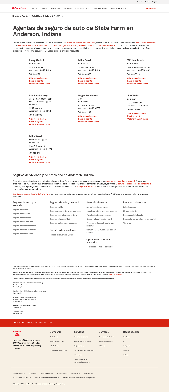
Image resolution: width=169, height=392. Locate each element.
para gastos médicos (67, 45)
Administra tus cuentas (96, 207)
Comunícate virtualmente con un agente (101, 231)
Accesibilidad (75, 373)
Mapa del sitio (88, 373)
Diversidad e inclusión (106, 341)
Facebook (126, 337)
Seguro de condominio (23, 222)
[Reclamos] (68, 8)
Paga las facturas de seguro (98, 215)
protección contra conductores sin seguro (97, 45)
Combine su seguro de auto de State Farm (31, 194)
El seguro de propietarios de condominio (133, 184)
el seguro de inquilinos (86, 187)
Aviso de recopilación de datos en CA (47, 377)
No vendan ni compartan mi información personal (79, 377)
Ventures (127, 223)
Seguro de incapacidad (60, 219)
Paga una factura (79, 346)
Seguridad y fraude (46, 373)
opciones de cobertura (146, 43)
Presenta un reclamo (81, 337)
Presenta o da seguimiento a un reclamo (100, 224)
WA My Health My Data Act (22, 377)
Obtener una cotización (39, 84)
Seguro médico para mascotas (63, 223)
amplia (40, 45)
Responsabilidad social (133, 215)
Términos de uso (62, 373)
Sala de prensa (129, 207)
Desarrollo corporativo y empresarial (139, 219)
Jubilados (102, 346)
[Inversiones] (55, 8)
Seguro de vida (56, 207)
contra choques (50, 45)
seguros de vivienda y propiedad (120, 181)
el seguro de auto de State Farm (81, 43)
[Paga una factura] (101, 8)
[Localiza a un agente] (118, 8)
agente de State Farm (115, 274)
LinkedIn (126, 350)
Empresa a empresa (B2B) (58, 350)
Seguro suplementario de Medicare (65, 211)
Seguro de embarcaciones (24, 226)
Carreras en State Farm (106, 337)
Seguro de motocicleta (23, 234)
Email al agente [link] (36, 81)
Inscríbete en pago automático (84, 350)
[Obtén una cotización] (82, 8)
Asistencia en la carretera (82, 341)
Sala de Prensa (54, 346)
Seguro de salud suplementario (63, 215)
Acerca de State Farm (57, 341)
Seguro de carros (20, 210)
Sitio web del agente (38, 78)
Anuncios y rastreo (19, 373)
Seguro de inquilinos (22, 218)
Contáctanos (54, 337)
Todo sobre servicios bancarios (100, 247)
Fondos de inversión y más (61, 235)
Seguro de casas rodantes (24, 230)
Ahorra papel (78, 355)
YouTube (126, 355)
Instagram (126, 346)
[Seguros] (34, 8)
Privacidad (32, 373)
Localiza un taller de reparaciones (101, 211)
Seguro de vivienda (21, 214)
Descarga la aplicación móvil (99, 219)
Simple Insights (130, 211)
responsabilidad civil (27, 45)
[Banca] (44, 8)
